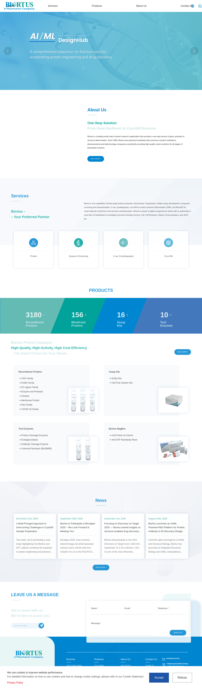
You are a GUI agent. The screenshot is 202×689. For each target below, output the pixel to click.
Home (76, 5)
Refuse (182, 677)
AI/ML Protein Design (74, 665)
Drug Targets (99, 665)
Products (123, 5)
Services (99, 5)
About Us (148, 5)
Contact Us (173, 5)
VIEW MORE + (95, 159)
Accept (158, 677)
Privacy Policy (15, 682)
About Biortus (126, 665)
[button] (194, 51)
